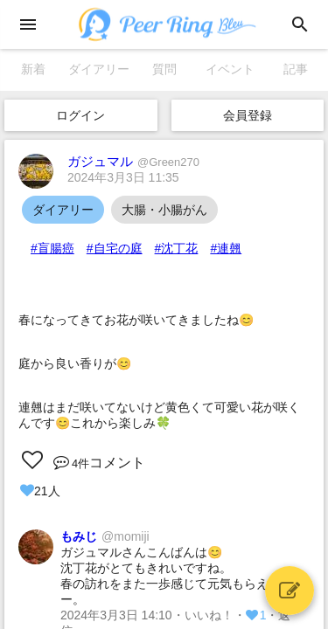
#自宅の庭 (115, 248)
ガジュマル (133, 161)
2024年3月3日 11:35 (123, 177)
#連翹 (225, 248)
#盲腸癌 (52, 248)
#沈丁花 (177, 248)
